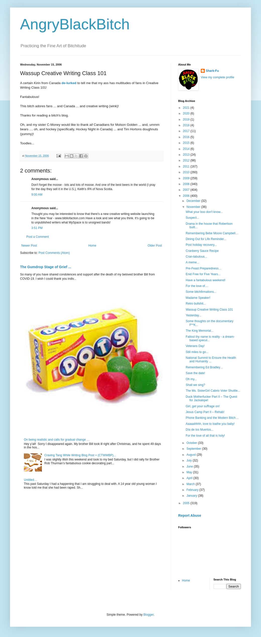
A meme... (192, 262)
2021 (186, 107)
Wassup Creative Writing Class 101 (209, 309)
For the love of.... (197, 286)
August (191, 454)
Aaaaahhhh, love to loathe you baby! (210, 424)
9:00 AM (36, 194)
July (189, 460)
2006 (186, 196)
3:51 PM (37, 228)
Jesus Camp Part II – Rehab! (205, 412)
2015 (186, 143)
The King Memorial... (200, 330)
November (193, 207)
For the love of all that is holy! (205, 435)
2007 (186, 190)
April (189, 478)
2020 (186, 113)
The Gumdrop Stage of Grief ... (45, 267)
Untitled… (30, 480)
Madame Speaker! (198, 298)
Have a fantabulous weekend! (205, 280)
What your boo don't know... (204, 212)
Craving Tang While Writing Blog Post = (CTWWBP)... (80, 455)
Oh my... (191, 379)
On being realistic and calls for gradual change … (57, 439)
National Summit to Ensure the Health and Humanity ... (211, 359)
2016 (186, 137)
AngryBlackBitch (75, 24)
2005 (186, 503)
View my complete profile (217, 77)
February (192, 490)
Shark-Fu (212, 71)
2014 (186, 149)
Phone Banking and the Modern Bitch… (212, 418)
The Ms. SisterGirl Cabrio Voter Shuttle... (213, 390)
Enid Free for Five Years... (203, 274)
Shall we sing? (195, 385)
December (193, 201)
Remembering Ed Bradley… (204, 367)
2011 (186, 166)
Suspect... (192, 217)
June (190, 466)
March (191, 484)
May (189, 472)
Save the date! (195, 373)
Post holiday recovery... (201, 245)
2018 (186, 125)
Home (92, 245)
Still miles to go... (197, 352)
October (192, 443)
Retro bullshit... (196, 303)
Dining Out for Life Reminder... (206, 239)
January (192, 495)
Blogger (148, 614)
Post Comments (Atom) (54, 253)
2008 (186, 184)
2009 (186, 178)
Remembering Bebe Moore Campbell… (212, 233)
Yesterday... (193, 315)
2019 (186, 119)
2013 (186, 154)
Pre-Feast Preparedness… (204, 268)
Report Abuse (189, 515)
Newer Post (29, 245)
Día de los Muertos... (200, 429)
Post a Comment (37, 237)
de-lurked (68, 83)
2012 (186, 160)
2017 (186, 131)
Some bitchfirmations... (201, 292)
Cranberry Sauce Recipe (202, 251)
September (194, 448)
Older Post (155, 245)
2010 (186, 172)
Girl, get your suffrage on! (203, 406)
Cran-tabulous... (196, 256)
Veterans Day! (195, 346)
